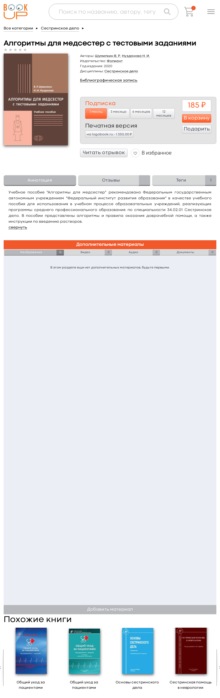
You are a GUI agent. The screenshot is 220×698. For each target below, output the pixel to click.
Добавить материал (110, 609)
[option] (31, 660)
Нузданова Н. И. (136, 56)
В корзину (197, 118)
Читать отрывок (104, 153)
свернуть (18, 227)
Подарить (197, 129)
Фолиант (115, 61)
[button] (211, 11)
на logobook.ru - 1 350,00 (109, 134)
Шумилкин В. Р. (108, 56)
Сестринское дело (60, 28)
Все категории (18, 28)
